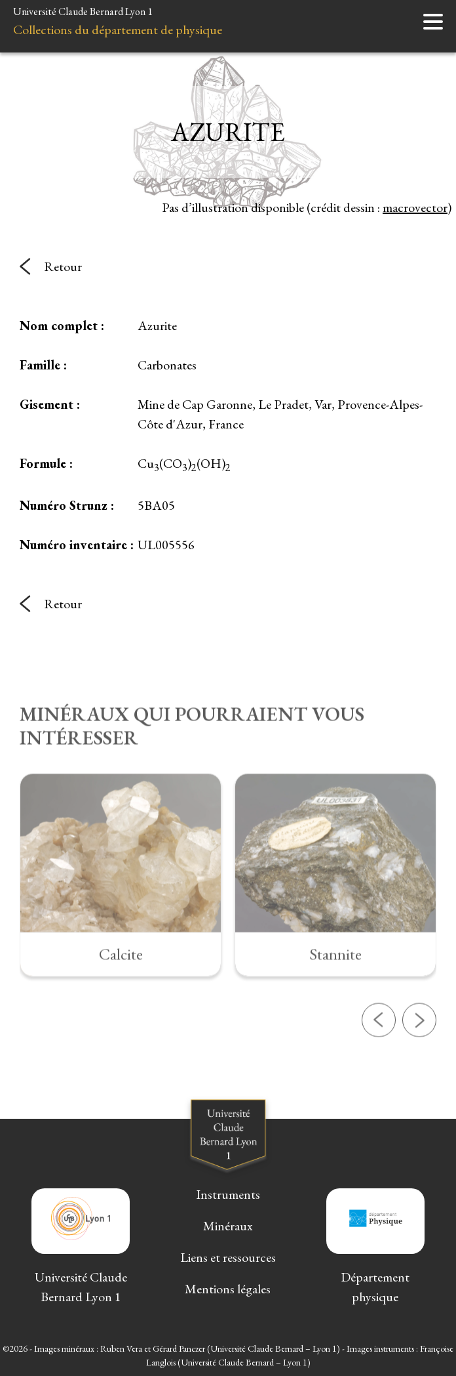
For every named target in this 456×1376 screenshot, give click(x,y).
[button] (379, 1060)
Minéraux (228, 1225)
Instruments (228, 1194)
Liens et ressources (228, 1257)
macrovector (415, 207)
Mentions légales (228, 1288)
